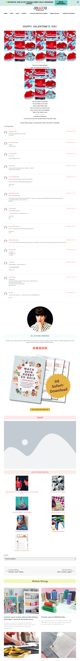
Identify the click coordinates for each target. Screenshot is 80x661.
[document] (40, 330)
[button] (77, 2)
